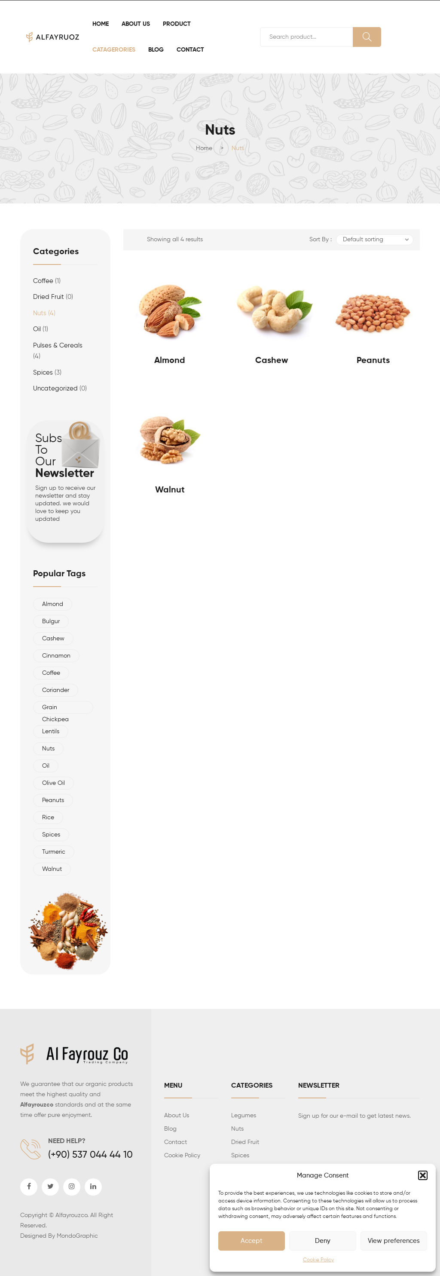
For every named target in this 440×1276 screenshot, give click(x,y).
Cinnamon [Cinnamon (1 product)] (56, 656)
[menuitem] (100, 24)
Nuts (39, 313)
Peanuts (373, 361)
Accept (252, 1241)
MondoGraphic (77, 1236)
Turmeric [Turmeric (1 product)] (53, 852)
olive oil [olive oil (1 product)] (53, 783)
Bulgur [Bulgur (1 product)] (51, 621)
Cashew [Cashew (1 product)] (53, 639)
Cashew (271, 361)
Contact (175, 1142)
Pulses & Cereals (57, 345)
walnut (170, 490)
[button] (423, 1175)
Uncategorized (55, 388)
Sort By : (320, 240)
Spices (240, 1156)
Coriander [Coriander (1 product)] (55, 690)
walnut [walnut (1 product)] (52, 869)
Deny (322, 1241)
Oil (37, 329)
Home (204, 148)
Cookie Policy (318, 1260)
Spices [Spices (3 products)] (51, 835)
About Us (176, 1116)
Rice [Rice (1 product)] (48, 818)
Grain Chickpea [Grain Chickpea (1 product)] (55, 709)
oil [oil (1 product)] (45, 766)
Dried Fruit (48, 297)
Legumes (243, 1116)
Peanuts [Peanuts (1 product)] (53, 800)
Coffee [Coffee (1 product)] (51, 673)
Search (367, 37)
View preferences (394, 1241)
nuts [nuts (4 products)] (48, 749)
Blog (170, 1129)
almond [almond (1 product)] (52, 604)
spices (43, 372)
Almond (169, 361)
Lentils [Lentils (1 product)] (50, 732)
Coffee (43, 281)
